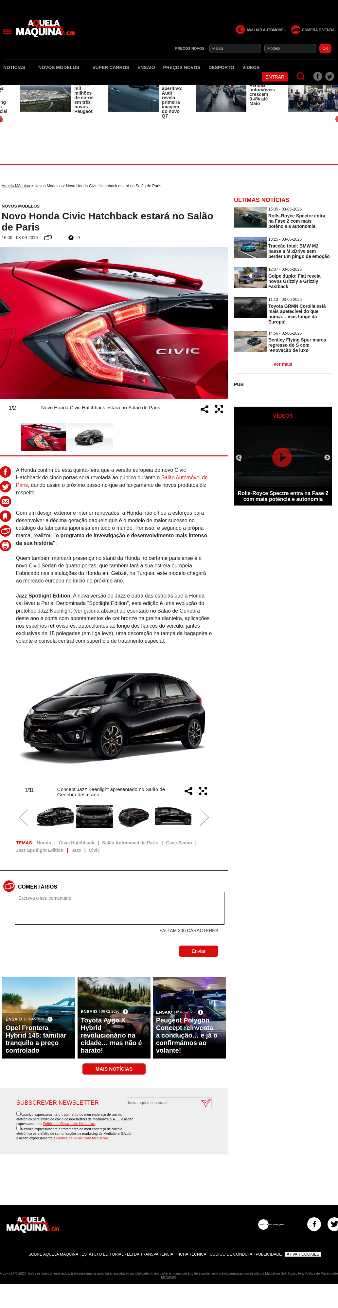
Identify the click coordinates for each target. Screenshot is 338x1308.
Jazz (76, 850)
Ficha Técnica (191, 1254)
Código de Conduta (231, 1254)
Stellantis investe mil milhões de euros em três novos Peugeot (84, 95)
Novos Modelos (61, 67)
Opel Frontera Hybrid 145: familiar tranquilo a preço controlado (36, 1039)
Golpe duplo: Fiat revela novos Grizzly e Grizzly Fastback (294, 281)
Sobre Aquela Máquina (53, 1254)
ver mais (283, 364)
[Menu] (7, 32)
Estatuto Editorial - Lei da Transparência (127, 1254)
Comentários (37, 887)
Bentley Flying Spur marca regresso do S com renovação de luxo (297, 345)
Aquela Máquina (16, 186)
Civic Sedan (179, 842)
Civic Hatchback (76, 842)
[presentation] (162, 1124)
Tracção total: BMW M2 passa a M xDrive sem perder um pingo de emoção (298, 251)
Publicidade (269, 1254)
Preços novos (182, 67)
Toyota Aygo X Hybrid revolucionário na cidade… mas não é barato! (111, 1035)
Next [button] (210, 322)
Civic (94, 850)
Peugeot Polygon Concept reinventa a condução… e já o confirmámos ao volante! (187, 1035)
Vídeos (251, 67)
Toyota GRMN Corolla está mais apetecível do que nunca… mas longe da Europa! (297, 314)
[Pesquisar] (301, 76)
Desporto (221, 67)
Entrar (274, 77)
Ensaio (146, 67)
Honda (44, 842)
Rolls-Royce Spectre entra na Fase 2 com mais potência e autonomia (296, 221)
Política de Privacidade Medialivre (69, 1123)
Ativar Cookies (303, 1254)
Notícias (16, 67)
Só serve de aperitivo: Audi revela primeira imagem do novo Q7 (172, 97)
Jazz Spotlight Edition (39, 850)
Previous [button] (18, 322)
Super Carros (110, 67)
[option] (57, 95)
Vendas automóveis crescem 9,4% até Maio (262, 94)
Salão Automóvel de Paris (130, 842)
